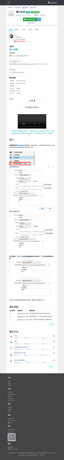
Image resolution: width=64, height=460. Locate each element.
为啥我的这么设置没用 (21, 347)
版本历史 (10, 398)
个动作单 (12, 72)
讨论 (24, 29)
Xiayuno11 (27, 338)
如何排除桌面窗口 (19, 360)
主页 (9, 381)
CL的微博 (11, 429)
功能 (15, 336)
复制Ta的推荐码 (19, 39)
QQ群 (10, 422)
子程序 (10, 409)
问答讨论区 (11, 418)
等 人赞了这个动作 (42, 64)
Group (28, 349)
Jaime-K (26, 355)
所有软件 (18, 7)
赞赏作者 (17, 37)
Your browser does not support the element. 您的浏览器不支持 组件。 (32, 121)
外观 (9, 411)
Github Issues (12, 420)
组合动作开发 (12, 394)
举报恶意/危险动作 (32, 107)
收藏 (12, 69)
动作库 (10, 7)
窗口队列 (33, 7)
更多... (52, 324)
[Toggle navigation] (9, 3)
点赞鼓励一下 (15, 61)
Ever (17, 15)
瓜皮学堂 (11, 400)
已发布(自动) (35, 12)
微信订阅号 (10, 432)
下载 (9, 383)
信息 (10, 29)
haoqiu (28, 362)
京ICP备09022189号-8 (44, 453)
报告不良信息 (13, 449)
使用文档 (10, 392)
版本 (17, 29)
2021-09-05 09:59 (27, 15)
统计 (30, 29)
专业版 (10, 385)
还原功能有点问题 (19, 353)
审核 (36, 29)
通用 (12, 49)
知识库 (10, 396)
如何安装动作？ (32, 23)
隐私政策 (10, 447)
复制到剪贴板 (29, 19)
